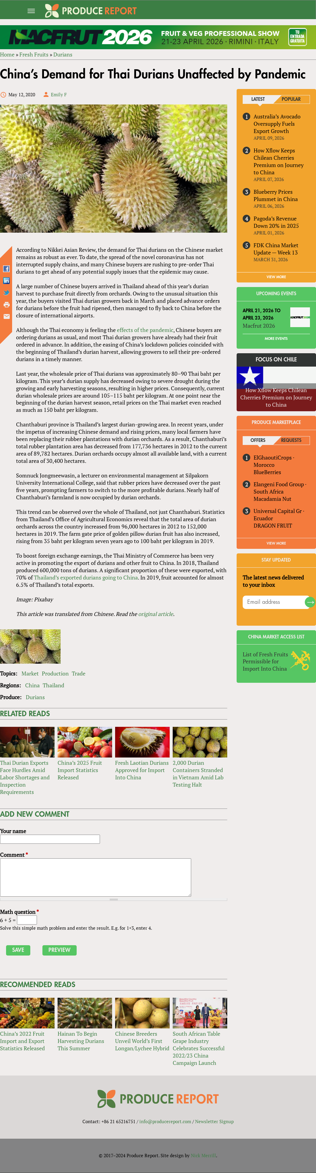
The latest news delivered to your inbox (273, 581)
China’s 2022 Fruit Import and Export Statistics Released (22, 1041)
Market (30, 673)
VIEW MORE (276, 277)
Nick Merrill (203, 1156)
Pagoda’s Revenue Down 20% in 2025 (276, 222)
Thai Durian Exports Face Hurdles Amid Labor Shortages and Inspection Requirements (25, 777)
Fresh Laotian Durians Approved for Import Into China (142, 770)
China (32, 685)
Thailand (53, 685)
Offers (258, 440)
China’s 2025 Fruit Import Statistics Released (80, 770)
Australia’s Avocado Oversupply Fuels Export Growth (277, 124)
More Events (276, 338)
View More (276, 543)
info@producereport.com (165, 1122)
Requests (291, 440)
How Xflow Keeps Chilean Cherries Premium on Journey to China (279, 161)
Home (7, 54)
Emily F (59, 94)
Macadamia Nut (273, 498)
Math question (19, 911)
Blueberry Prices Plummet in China (276, 195)
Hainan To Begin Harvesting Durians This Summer (81, 1041)
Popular (291, 99)
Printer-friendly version (6, 304)
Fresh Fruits (33, 54)
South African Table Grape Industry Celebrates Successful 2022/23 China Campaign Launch (199, 1048)
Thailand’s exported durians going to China (86, 577)
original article (155, 614)
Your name (13, 831)
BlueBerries (267, 472)
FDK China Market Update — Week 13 (276, 248)
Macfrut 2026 (259, 325)
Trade (78, 673)
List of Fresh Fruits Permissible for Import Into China (265, 661)
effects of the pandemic (145, 329)
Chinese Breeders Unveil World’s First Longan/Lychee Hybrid (142, 1041)
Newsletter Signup (214, 1122)
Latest (258, 99)
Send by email (6, 316)
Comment (14, 855)
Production (55, 673)
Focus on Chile (276, 359)
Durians (62, 54)
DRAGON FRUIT (273, 525)
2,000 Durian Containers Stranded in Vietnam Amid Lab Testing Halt (198, 773)
